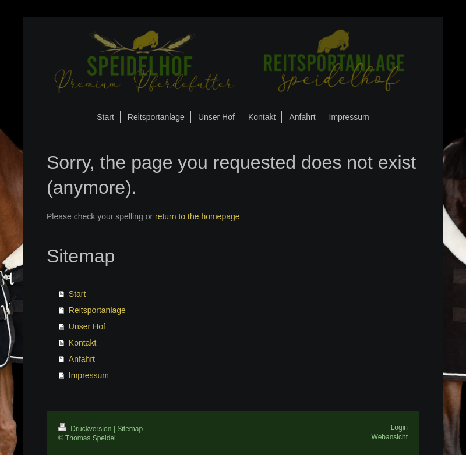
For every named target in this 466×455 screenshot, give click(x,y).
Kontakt (82, 342)
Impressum (89, 375)
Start (77, 293)
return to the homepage (197, 216)
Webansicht (390, 437)
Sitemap (130, 429)
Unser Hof (87, 326)
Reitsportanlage (97, 310)
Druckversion (86, 429)
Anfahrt (82, 359)
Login (399, 428)
